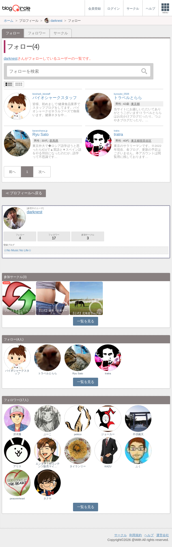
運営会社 (162, 535)
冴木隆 (17, 434)
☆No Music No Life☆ (17, 250)
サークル (61, 33)
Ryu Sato (77, 373)
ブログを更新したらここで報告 (19, 312)
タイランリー (78, 466)
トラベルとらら (47, 373)
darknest (10, 58)
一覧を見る (85, 321)
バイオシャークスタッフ (17, 372)
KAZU (108, 466)
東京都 (135, 104)
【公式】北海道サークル (86, 313)
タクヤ (47, 498)
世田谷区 (145, 140)
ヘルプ (149, 535)
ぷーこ (47, 434)
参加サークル (87, 237)
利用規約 (135, 535)
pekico (77, 434)
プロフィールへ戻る (26, 193)
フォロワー (37, 33)
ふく (138, 466)
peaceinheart (17, 498)
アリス (17, 466)
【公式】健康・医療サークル (52, 312)
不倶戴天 (138, 434)
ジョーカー (108, 434)
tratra (108, 373)
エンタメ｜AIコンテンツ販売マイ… (48, 465)
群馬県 (53, 140)
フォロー (19, 237)
